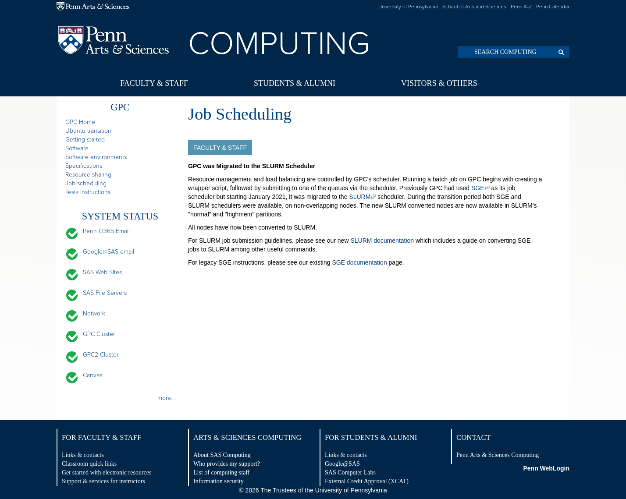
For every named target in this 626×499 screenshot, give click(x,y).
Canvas (92, 375)
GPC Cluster (99, 334)
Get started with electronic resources (106, 472)
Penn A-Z (521, 7)
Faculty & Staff (154, 83)
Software (77, 148)
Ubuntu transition (88, 130)
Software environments (96, 157)
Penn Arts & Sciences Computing (497, 455)
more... (166, 398)
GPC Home (80, 122)
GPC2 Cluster (100, 354)
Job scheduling (86, 183)
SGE (477, 187)
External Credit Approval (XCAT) (367, 481)
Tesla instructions (87, 192)
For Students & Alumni (371, 437)
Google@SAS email (108, 251)
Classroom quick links (89, 463)
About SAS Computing (222, 455)
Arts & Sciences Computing (247, 437)
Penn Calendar (552, 7)
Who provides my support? (226, 463)
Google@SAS (342, 463)
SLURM (359, 196)
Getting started (85, 139)
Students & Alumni (294, 83)
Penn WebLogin (546, 468)
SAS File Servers (105, 293)
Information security (218, 481)
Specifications (83, 166)
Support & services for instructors (103, 481)
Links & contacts (83, 455)
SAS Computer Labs (350, 472)
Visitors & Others (439, 83)
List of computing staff (221, 472)
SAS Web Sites (102, 272)
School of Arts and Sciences (474, 7)
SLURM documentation (382, 240)
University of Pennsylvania (408, 7)
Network (94, 313)
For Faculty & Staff (101, 437)
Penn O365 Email (106, 231)
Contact (473, 437)
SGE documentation (359, 262)
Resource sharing (88, 174)
